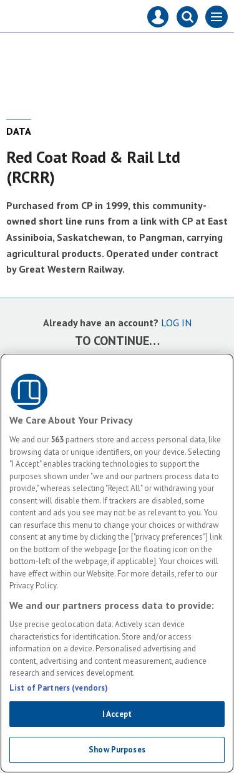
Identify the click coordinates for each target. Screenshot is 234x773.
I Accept (117, 714)
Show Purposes (117, 749)
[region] (117, 563)
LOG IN (176, 322)
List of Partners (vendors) (58, 688)
